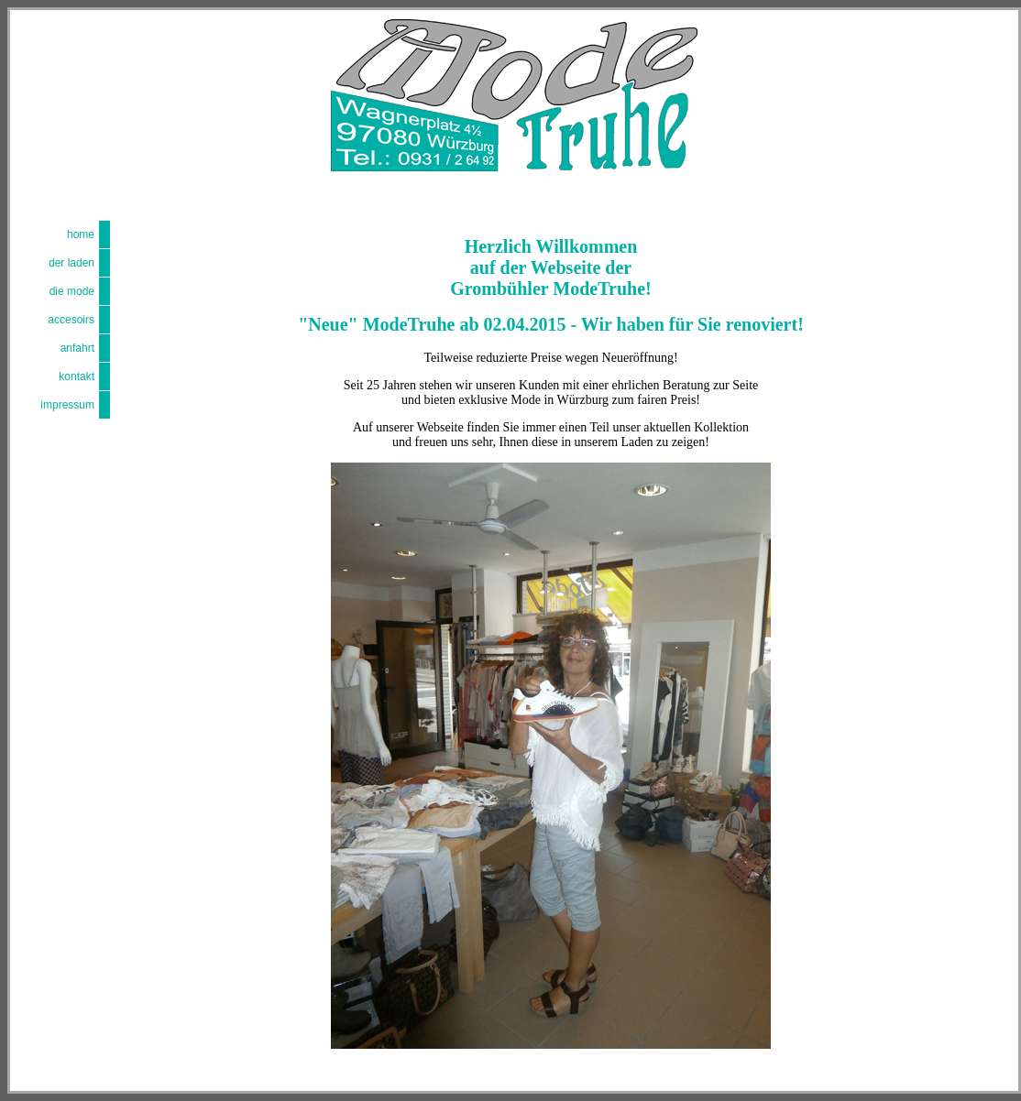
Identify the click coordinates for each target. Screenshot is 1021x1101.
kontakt (76, 376)
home (80, 234)
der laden (71, 262)
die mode (71, 291)
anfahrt (77, 348)
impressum (67, 404)
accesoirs (71, 319)
